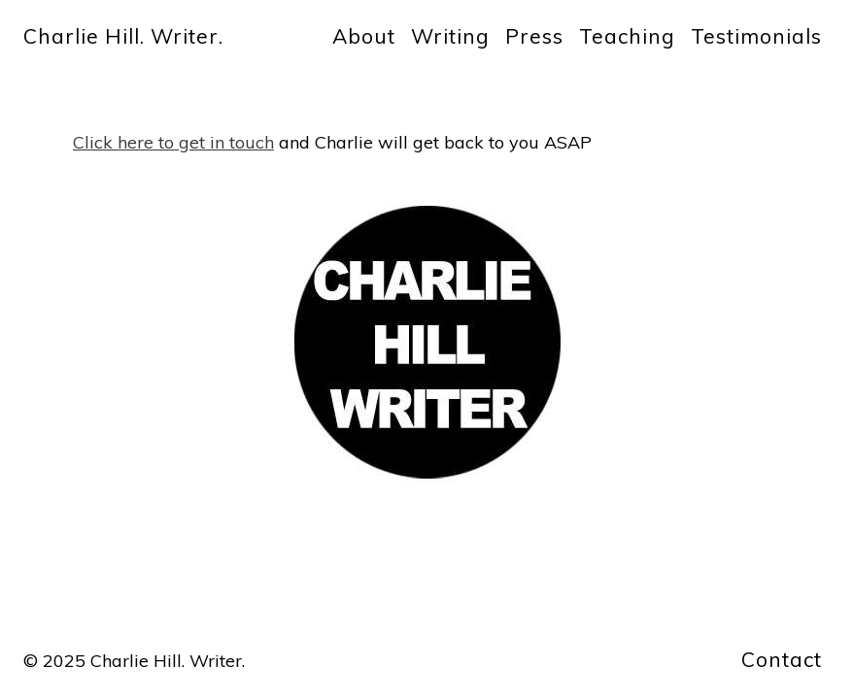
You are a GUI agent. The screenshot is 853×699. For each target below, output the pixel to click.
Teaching (627, 36)
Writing (450, 36)
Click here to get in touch (173, 142)
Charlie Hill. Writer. (123, 36)
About (363, 36)
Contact (781, 659)
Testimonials (756, 36)
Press (534, 36)
